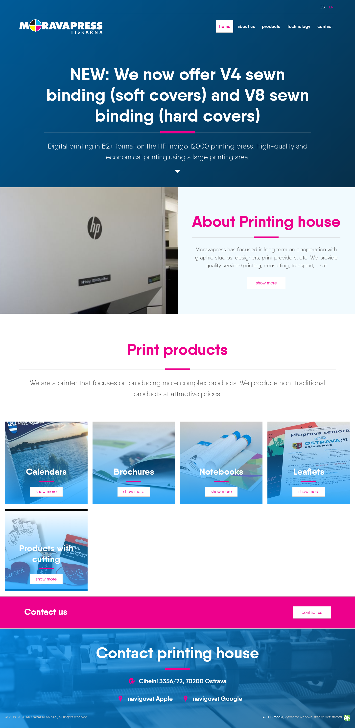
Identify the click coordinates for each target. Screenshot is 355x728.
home (224, 26)
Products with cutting (46, 553)
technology (298, 26)
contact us (312, 612)
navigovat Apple (150, 699)
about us (246, 26)
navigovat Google (217, 699)
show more (266, 283)
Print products (177, 349)
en (331, 7)
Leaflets (308, 471)
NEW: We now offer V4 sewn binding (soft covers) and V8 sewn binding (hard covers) (177, 94)
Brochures (134, 471)
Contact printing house (177, 653)
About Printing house (266, 221)
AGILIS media (272, 717)
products (271, 26)
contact (325, 26)
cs (322, 7)
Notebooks (221, 471)
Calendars (46, 471)
